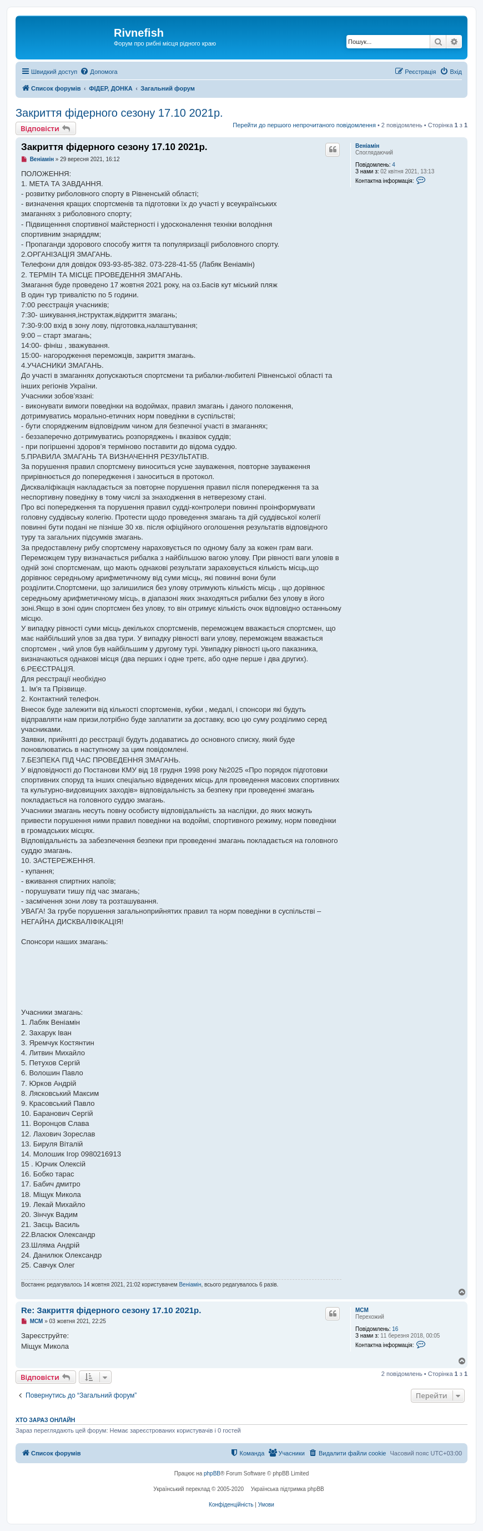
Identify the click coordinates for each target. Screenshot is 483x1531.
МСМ (362, 1310)
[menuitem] (98, 71)
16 (395, 1329)
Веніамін (367, 146)
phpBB (212, 1473)
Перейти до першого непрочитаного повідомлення (304, 125)
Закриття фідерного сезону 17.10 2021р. (119, 113)
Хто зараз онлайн (45, 1420)
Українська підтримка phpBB (287, 1489)
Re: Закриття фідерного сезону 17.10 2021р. (111, 1310)
